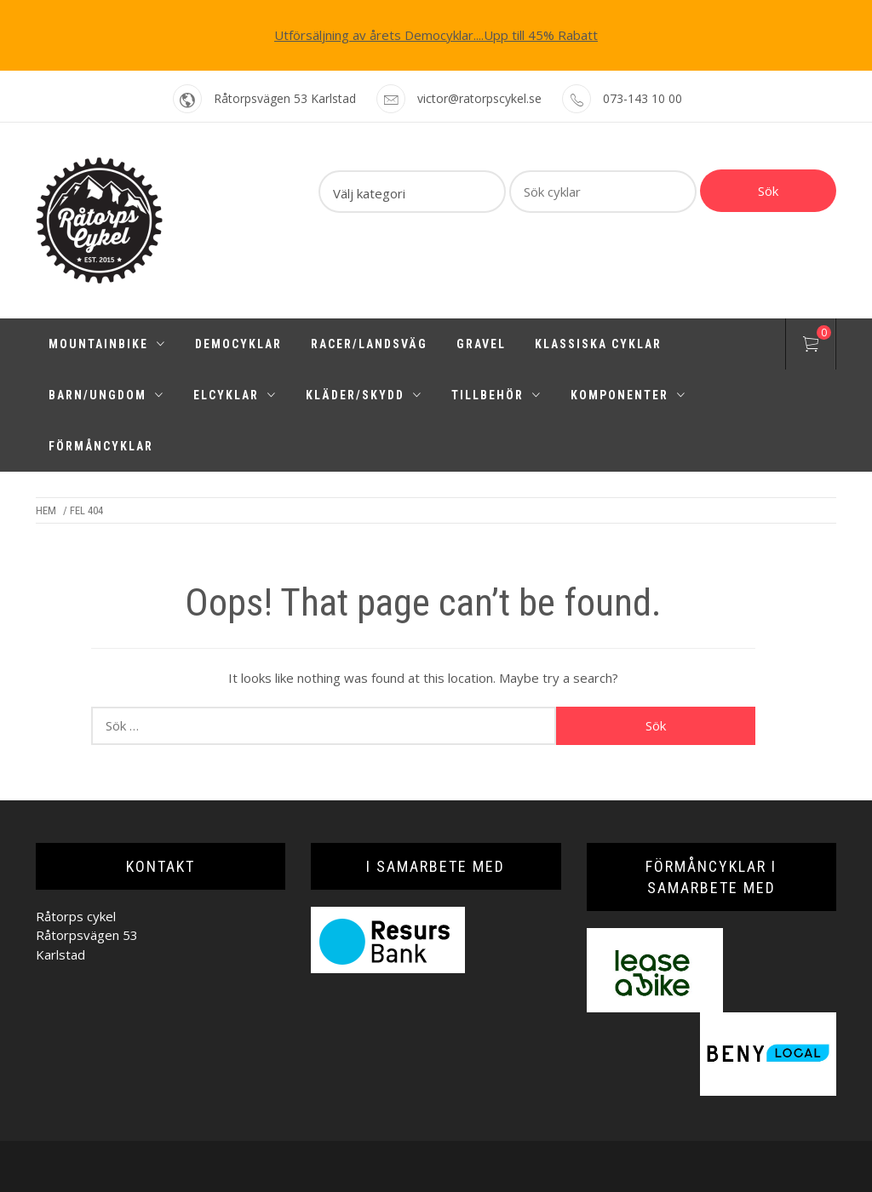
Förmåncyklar (101, 446)
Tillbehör (496, 395)
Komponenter (628, 395)
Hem (46, 510)
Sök (768, 190)
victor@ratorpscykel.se (479, 98)
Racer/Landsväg (369, 344)
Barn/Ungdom (106, 395)
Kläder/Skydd (364, 395)
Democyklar (238, 344)
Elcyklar (235, 395)
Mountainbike (107, 344)
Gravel (481, 344)
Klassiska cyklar (598, 344)
